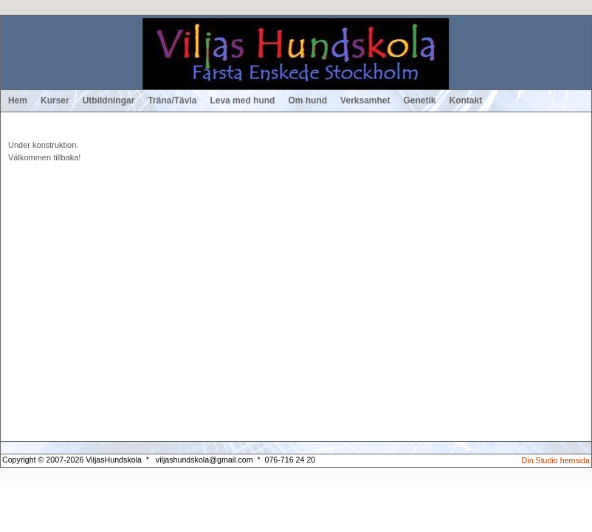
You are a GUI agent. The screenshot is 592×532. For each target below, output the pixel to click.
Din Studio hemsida (556, 460)
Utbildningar (109, 100)
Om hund (307, 100)
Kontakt (466, 100)
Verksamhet (365, 100)
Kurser (55, 100)
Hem (17, 100)
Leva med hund (242, 100)
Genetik (420, 100)
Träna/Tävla (172, 100)
